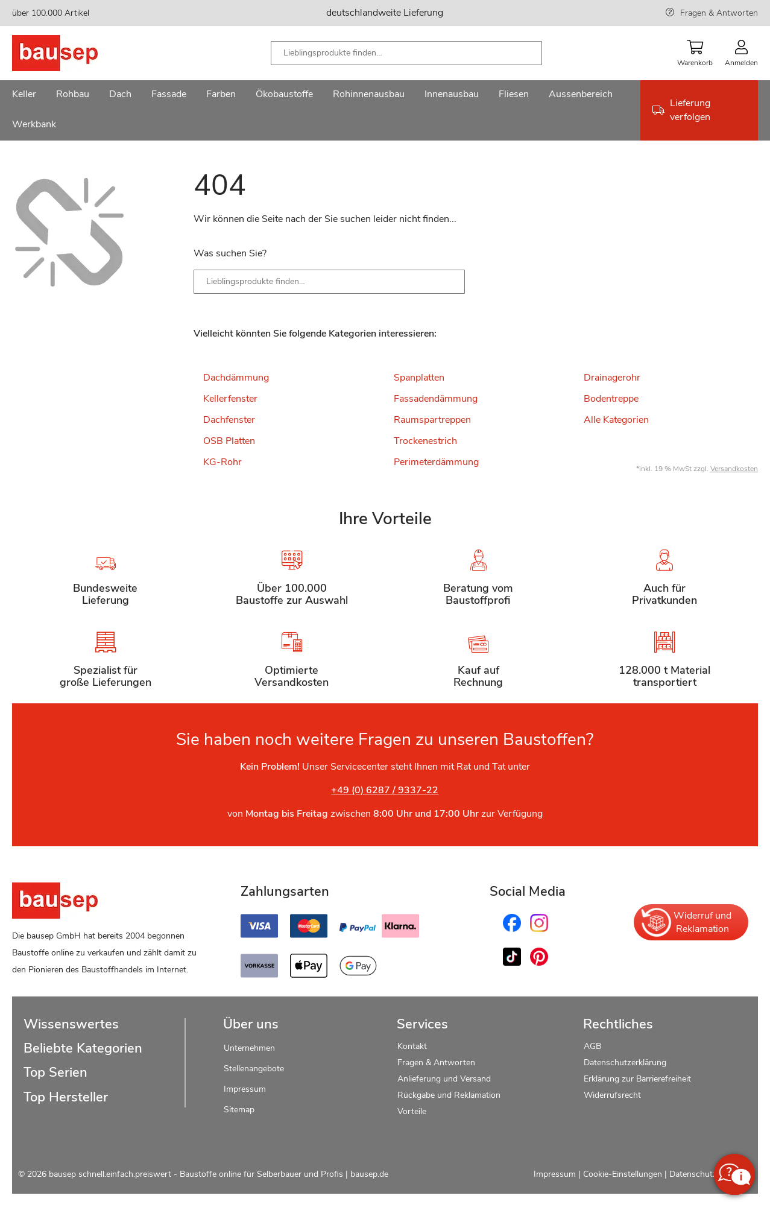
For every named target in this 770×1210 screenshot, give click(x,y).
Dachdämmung (236, 377)
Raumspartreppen (432, 419)
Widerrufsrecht (613, 1095)
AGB (592, 1046)
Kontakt (412, 1046)
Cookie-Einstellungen (622, 1174)
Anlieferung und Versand (444, 1079)
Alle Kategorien (616, 419)
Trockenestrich (425, 441)
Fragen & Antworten (719, 13)
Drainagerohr (612, 377)
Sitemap (239, 1109)
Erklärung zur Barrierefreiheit (637, 1079)
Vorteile (411, 1111)
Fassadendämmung (436, 398)
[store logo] (74, 53)
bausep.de (369, 1174)
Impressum (245, 1089)
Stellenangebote (254, 1068)
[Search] (447, 282)
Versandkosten (734, 469)
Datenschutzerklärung (625, 1062)
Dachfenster (229, 419)
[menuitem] (24, 95)
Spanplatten (419, 377)
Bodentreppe (611, 398)
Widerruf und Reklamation (685, 922)
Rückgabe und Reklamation (448, 1095)
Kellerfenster (230, 398)
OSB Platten (229, 441)
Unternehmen (249, 1048)
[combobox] (406, 53)
